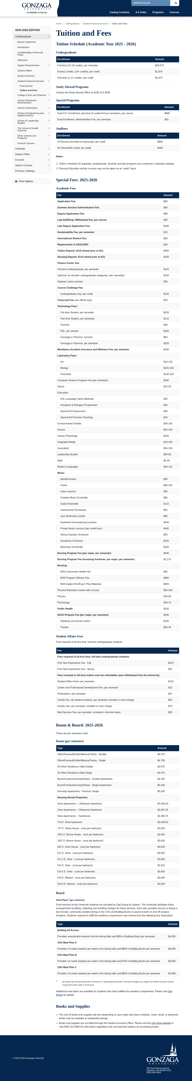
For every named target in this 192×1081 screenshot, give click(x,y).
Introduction (23, 47)
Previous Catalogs (25, 171)
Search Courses (23, 165)
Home (59, 24)
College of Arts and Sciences (31, 95)
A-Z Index (140, 12)
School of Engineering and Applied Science (30, 114)
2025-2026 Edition (27, 30)
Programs (158, 12)
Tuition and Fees (28, 90)
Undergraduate (23, 36)
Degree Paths (22, 154)
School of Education (27, 108)
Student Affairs (24, 70)
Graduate (20, 148)
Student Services (25, 76)
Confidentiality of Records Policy (30, 53)
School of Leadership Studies (28, 121)
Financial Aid (26, 86)
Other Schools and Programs (26, 136)
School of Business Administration (27, 101)
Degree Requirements (28, 65)
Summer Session (25, 143)
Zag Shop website (161, 1023)
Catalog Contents (119, 12)
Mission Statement (26, 42)
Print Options (24, 181)
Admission (22, 60)
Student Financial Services (30, 81)
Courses (174, 12)
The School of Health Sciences (27, 129)
